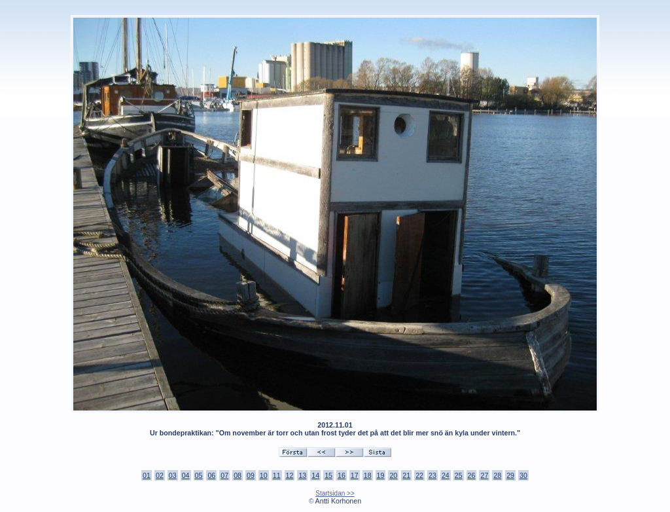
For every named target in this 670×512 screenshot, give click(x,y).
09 (251, 475)
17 (355, 475)
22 (419, 475)
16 (341, 475)
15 (328, 475)
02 (160, 475)
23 (432, 475)
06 (211, 475)
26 (472, 475)
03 (173, 475)
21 (406, 475)
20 (393, 475)
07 (224, 475)
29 (510, 475)
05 (199, 475)
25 (459, 475)
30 (523, 475)
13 (302, 475)
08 (237, 475)
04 (186, 475)
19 (381, 475)
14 (315, 475)
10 (264, 475)
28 (497, 475)
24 (446, 475)
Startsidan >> (334, 493)
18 (368, 475)
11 (277, 475)
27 (484, 475)
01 (146, 475)
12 (290, 475)
